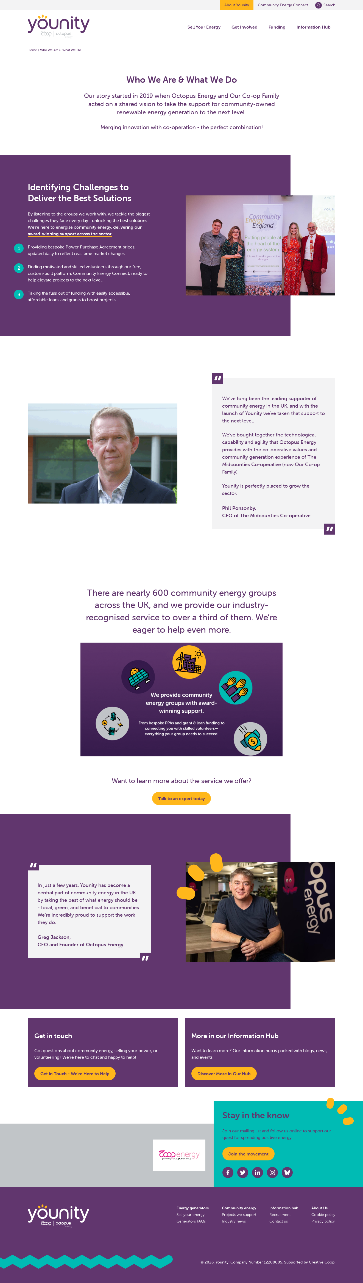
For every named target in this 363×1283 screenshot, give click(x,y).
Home (32, 50)
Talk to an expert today (181, 798)
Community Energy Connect (283, 4)
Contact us (278, 1221)
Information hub (283, 1207)
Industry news (234, 1221)
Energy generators (193, 1207)
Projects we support (239, 1214)
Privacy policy (323, 1221)
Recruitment (280, 1214)
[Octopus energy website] (179, 1155)
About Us (319, 1207)
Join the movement (248, 1154)
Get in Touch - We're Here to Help (75, 1073)
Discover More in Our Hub (224, 1073)
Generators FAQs (191, 1221)
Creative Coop (321, 1262)
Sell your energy (191, 1214)
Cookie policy (323, 1214)
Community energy (239, 1207)
